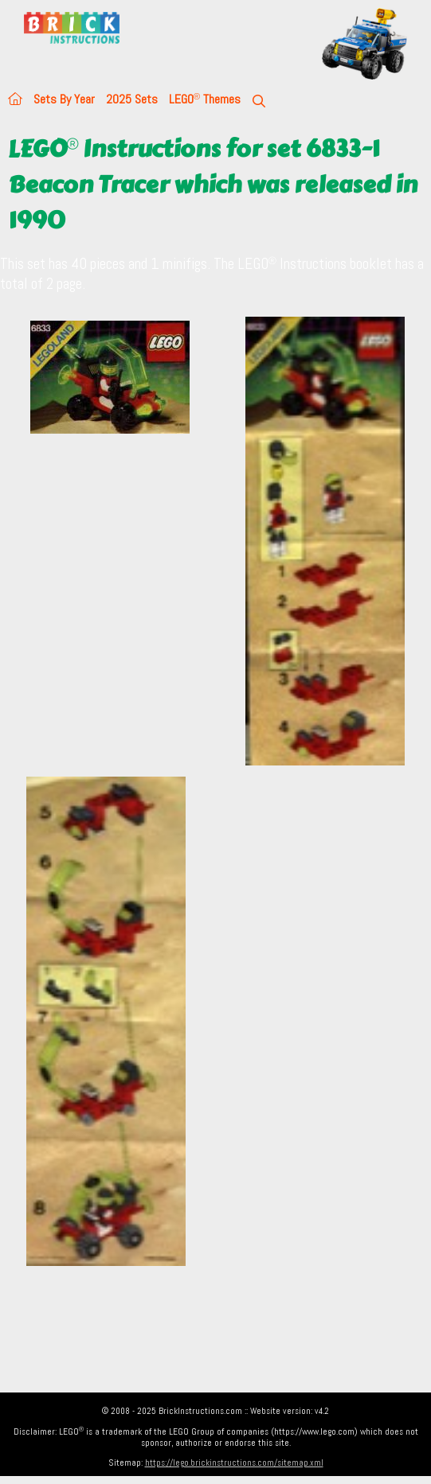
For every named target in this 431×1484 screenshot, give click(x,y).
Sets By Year (64, 99)
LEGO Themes (205, 99)
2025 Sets (132, 99)
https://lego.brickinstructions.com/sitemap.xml (234, 1462)
